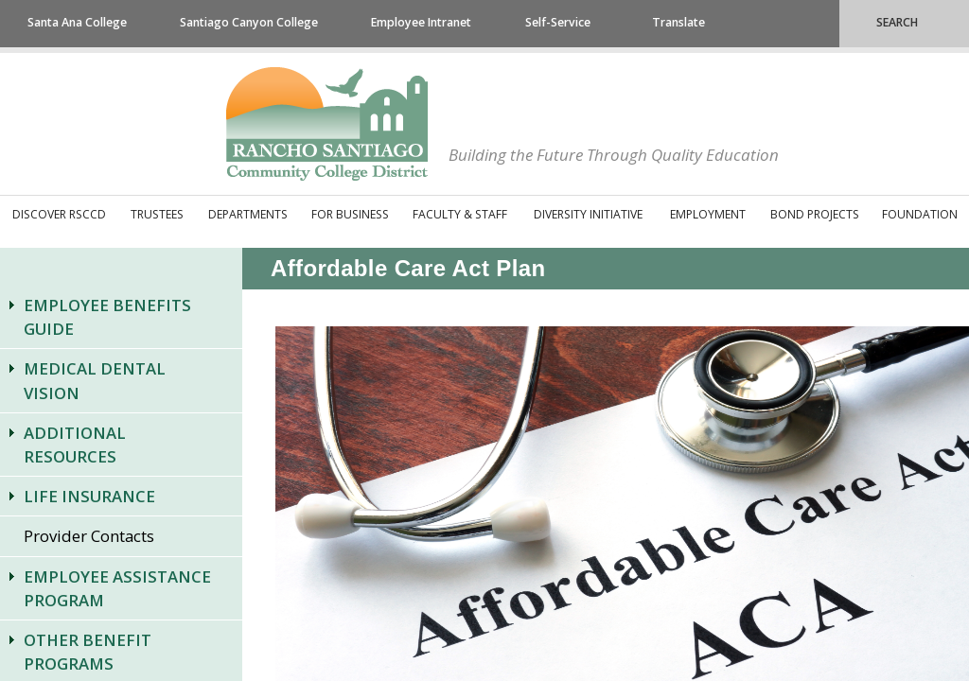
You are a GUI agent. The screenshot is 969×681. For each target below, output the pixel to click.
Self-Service (557, 22)
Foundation (920, 214)
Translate (678, 22)
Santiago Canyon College (249, 22)
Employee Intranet (421, 22)
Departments (248, 214)
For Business (350, 214)
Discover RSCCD (59, 214)
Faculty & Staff (460, 214)
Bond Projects (814, 214)
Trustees (157, 214)
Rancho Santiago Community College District (327, 124)
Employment (708, 214)
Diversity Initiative (588, 214)
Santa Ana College (77, 22)
